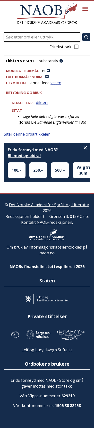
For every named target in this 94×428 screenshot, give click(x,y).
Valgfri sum (83, 170)
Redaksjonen (17, 216)
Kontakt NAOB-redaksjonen (46, 222)
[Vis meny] (85, 9)
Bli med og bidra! (24, 155)
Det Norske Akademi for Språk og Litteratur (49, 204)
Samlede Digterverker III (57, 122)
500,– (60, 170)
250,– (38, 170)
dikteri (42, 102)
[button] (47, 71)
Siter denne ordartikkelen (27, 134)
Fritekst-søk (64, 47)
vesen (56, 82)
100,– (17, 170)
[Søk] (86, 37)
